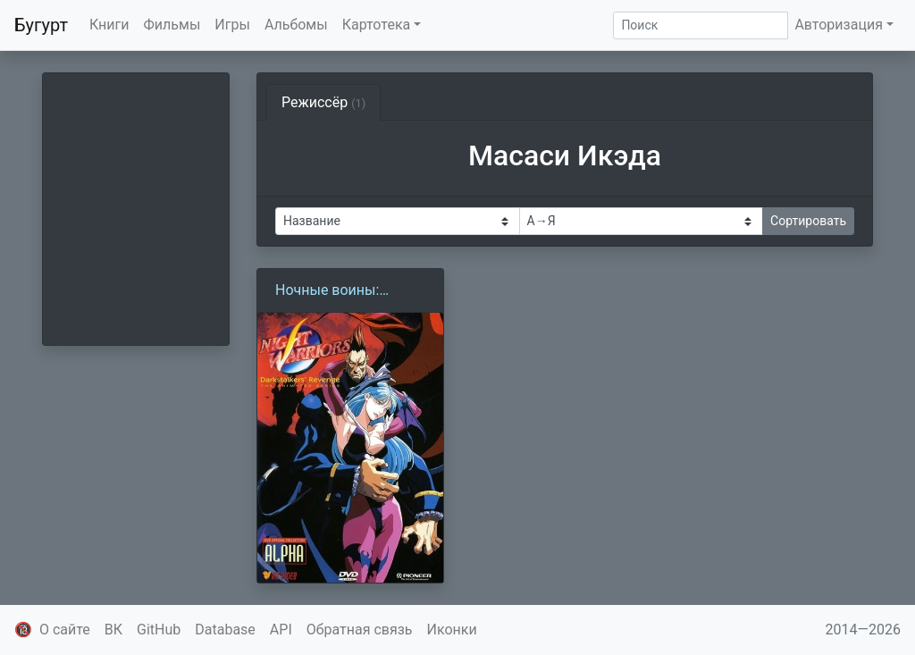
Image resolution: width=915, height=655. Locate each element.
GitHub (158, 629)
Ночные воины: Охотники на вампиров (327, 291)
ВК (113, 629)
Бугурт (41, 25)
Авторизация (838, 24)
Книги (109, 24)
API (281, 629)
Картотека (376, 24)
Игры (232, 24)
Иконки (452, 629)
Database (225, 629)
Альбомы (296, 24)
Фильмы (172, 24)
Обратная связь (359, 629)
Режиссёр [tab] (323, 102)
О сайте (64, 629)
